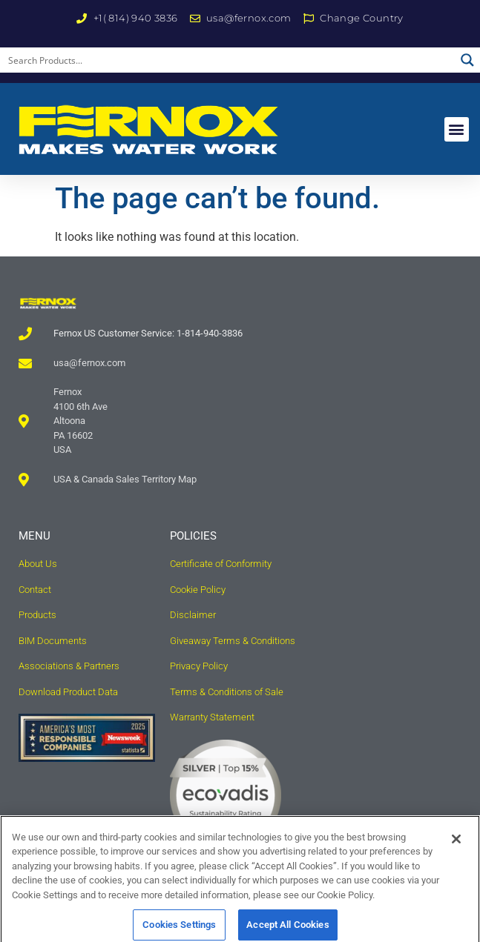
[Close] (456, 849)
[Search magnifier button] (467, 60)
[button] (456, 129)
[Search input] (228, 60)
